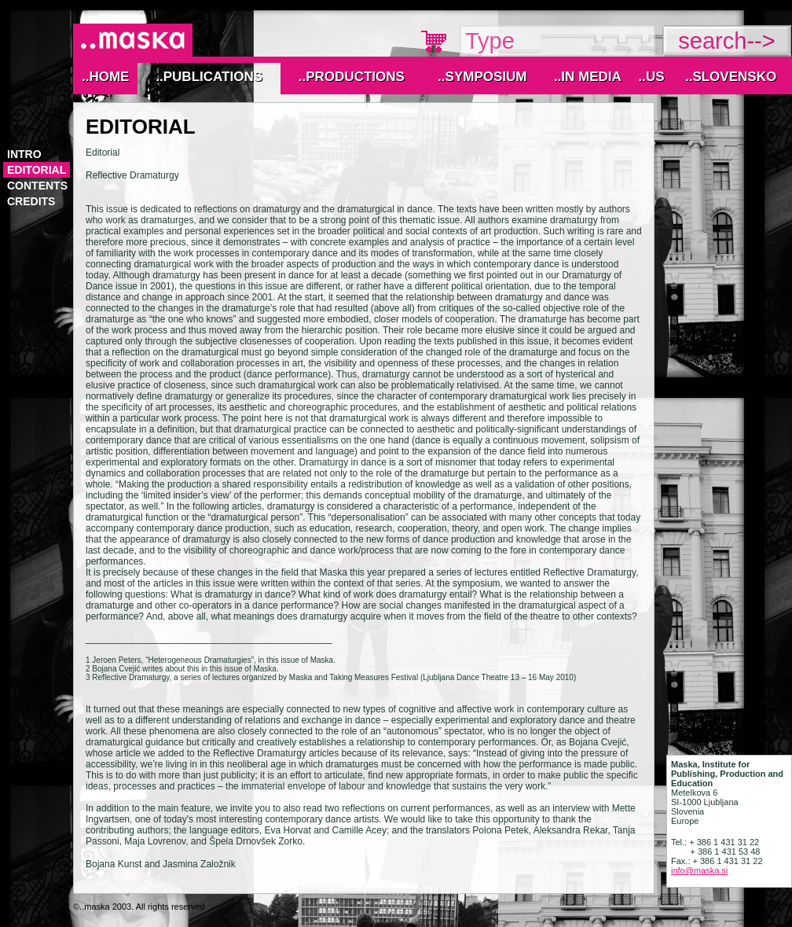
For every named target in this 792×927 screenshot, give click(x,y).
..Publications (209, 76)
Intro (24, 154)
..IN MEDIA (588, 76)
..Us (651, 76)
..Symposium (482, 76)
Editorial (36, 170)
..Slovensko (730, 76)
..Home (105, 76)
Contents (37, 185)
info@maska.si (699, 870)
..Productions (352, 76)
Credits (31, 201)
